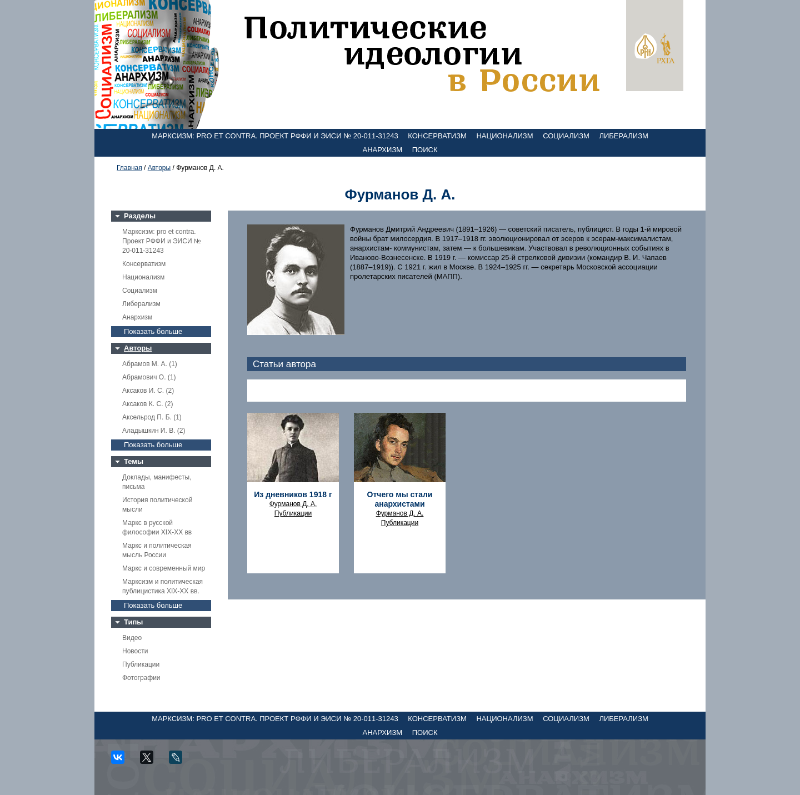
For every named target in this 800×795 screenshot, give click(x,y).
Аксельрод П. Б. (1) (152, 417)
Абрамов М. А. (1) (149, 364)
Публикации (140, 664)
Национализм (504, 136)
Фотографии (141, 678)
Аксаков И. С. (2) (148, 390)
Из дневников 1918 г (293, 494)
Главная (129, 168)
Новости (135, 651)
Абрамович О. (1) (149, 377)
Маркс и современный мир (163, 568)
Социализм (566, 136)
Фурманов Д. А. (293, 504)
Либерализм (623, 136)
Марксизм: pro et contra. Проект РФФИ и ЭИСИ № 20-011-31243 (275, 136)
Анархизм (383, 150)
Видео (132, 638)
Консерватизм (437, 136)
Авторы (159, 168)
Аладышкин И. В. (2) (153, 430)
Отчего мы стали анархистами (400, 499)
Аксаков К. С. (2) (147, 404)
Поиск (425, 150)
